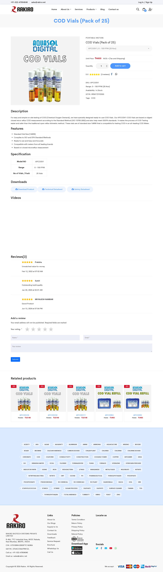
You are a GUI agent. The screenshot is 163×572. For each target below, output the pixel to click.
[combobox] (119, 48)
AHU (37, 444)
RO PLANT (93, 482)
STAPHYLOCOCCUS (29, 488)
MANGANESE (94, 469)
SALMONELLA (107, 482)
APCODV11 (81, 415)
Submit (15, 359)
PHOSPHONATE (29, 482)
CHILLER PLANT (91, 451)
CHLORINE (118, 451)
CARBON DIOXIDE (73, 451)
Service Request (53, 541)
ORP (62, 476)
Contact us (114, 9)
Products (92, 9)
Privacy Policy (77, 526)
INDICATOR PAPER (30, 469)
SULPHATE (87, 488)
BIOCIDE (138, 444)
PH (82, 476)
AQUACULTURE (112, 444)
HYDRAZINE (116, 463)
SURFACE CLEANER (115, 488)
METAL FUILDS (110, 469)
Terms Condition (78, 519)
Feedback (51, 537)
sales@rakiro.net (38, 2)
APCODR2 (137, 415)
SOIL (130, 482)
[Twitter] (97, 548)
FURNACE (103, 463)
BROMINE (38, 451)
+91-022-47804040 (19, 2)
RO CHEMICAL (63, 482)
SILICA (121, 482)
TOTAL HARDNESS (70, 494)
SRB (139, 482)
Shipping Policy (77, 530)
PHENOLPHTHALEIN (114, 476)
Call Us (50, 552)
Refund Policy (77, 534)
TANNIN (130, 488)
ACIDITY (27, 444)
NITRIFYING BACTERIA (36, 476)
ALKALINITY (59, 444)
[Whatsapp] (116, 548)
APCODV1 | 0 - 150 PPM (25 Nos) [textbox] (102, 48)
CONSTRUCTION (82, 457)
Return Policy (76, 523)
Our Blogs (51, 523)
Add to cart (120, 66)
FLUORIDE (63, 463)
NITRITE (52, 476)
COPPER (116, 457)
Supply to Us (52, 526)
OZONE (72, 476)
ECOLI (52, 463)
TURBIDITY (85, 494)
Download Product (25, 189)
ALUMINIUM (73, 444)
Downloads (52, 534)
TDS (140, 488)
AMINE (85, 444)
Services (79, 9)
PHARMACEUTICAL (95, 476)
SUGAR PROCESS (71, 488)
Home (55, 9)
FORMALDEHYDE (77, 463)
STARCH (45, 488)
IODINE (44, 469)
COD (38, 457)
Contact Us (51, 530)
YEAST (108, 494)
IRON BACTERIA (67, 469)
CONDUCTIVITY (64, 457)
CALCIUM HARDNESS (54, 451)
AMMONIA (97, 444)
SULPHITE (100, 488)
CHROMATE (27, 457)
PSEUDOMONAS (46, 482)
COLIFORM (49, 457)
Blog (103, 9)
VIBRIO (98, 494)
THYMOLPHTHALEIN (51, 494)
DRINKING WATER (38, 463)
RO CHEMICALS (79, 482)
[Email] (106, 548)
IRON (54, 469)
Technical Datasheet (53, 189)
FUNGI (91, 463)
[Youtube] (110, 548)
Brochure (51, 544)
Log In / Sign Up (145, 2)
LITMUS (81, 469)
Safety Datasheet (83, 189)
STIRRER (56, 488)
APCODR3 (109, 415)
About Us (67, 9)
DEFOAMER (128, 457)
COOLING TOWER (100, 457)
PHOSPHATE (131, 476)
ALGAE (46, 444)
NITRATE (138, 469)
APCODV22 (52, 415)
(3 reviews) (105, 74)
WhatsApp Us (53, 548)
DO (25, 463)
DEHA (140, 457)
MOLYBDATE (125, 469)
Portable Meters (95, 38)
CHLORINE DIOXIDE (134, 451)
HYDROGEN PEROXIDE (133, 463)
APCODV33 (24, 415)
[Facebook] (111, 74)
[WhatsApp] (116, 74)
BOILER (26, 451)
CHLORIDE (105, 451)
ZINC (118, 494)
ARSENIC (126, 444)
